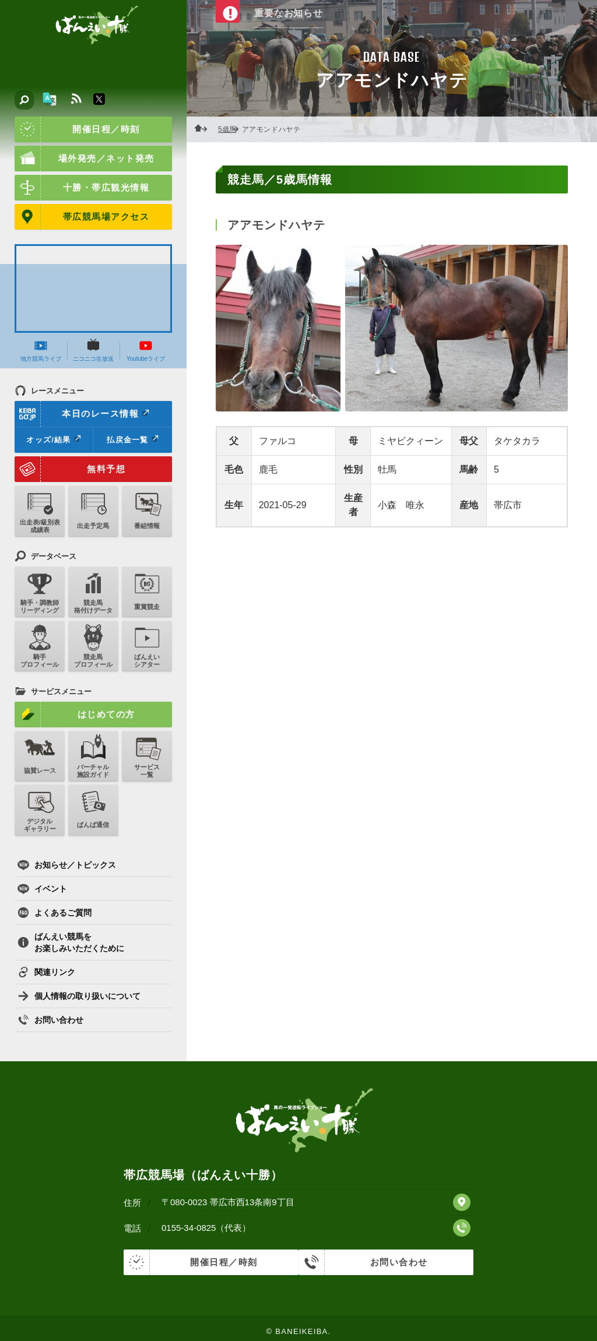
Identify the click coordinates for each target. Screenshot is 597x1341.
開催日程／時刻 (77, 129)
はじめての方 (75, 714)
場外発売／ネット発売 (84, 158)
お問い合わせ (50, 1020)
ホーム (204, 129)
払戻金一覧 (132, 439)
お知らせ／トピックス (66, 865)
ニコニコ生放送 (93, 350)
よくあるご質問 (54, 912)
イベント (42, 889)
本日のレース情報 (82, 414)
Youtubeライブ (146, 350)
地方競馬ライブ (40, 350)
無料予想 (70, 469)
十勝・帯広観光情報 (82, 187)
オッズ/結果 (53, 439)
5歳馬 (231, 129)
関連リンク (46, 972)
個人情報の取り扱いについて (79, 996)
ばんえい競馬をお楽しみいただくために (70, 942)
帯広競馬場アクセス (82, 217)
